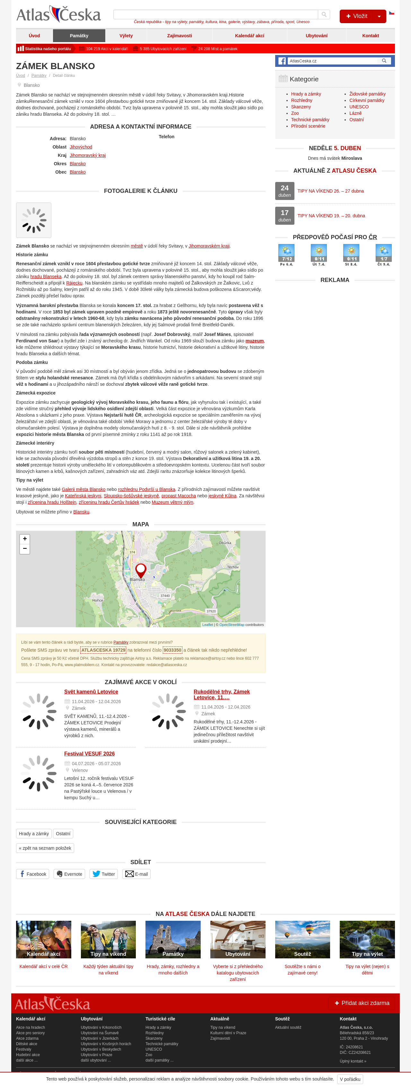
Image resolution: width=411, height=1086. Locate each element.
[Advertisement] (335, 332)
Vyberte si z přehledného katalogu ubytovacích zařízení (238, 973)
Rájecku (74, 282)
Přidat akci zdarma (361, 1003)
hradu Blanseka (45, 276)
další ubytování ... (96, 1060)
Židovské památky (367, 93)
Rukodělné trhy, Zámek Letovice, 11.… (222, 694)
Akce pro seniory (30, 1033)
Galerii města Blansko (83, 489)
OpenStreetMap (231, 625)
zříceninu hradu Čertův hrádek (109, 502)
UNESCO (359, 106)
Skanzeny (301, 106)
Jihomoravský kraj (88, 155)
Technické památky (310, 119)
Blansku (81, 511)
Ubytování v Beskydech (101, 1049)
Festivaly (23, 1049)
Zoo (295, 113)
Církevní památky (366, 100)
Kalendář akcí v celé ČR (44, 966)
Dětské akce (26, 1044)
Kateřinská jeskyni (83, 495)
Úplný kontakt (351, 1061)
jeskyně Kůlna (222, 495)
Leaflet (207, 625)
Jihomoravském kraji (209, 246)
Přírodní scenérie (308, 126)
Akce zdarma (27, 1038)
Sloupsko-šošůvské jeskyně (131, 495)
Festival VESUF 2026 (89, 753)
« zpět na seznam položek (45, 848)
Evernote (69, 874)
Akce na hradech (30, 1027)
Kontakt (370, 35)
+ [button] (25, 539)
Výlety (126, 35)
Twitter (103, 874)
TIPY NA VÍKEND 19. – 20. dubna (331, 215)
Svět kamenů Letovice (91, 691)
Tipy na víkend (222, 1027)
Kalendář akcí (249, 35)
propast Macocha (179, 495)
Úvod (34, 35)
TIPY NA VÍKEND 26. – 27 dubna (331, 191)
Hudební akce (28, 1055)
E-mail (136, 874)
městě (137, 246)
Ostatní (63, 833)
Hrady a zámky (34, 833)
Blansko (78, 163)
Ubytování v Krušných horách (106, 1044)
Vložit (365, 16)
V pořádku (350, 1079)
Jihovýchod (81, 146)
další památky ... (159, 1060)
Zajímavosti (179, 35)
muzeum (255, 340)
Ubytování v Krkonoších (101, 1027)
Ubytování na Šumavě (100, 1033)
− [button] (25, 549)
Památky (79, 35)
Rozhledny (301, 100)
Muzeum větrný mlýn (172, 502)
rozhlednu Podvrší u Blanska (146, 489)
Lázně (355, 113)
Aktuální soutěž (288, 1027)
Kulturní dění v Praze (228, 1033)
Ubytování (317, 35)
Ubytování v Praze (96, 1055)
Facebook (32, 874)
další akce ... (27, 1060)
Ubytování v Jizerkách (99, 1038)
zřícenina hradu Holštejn (52, 502)
